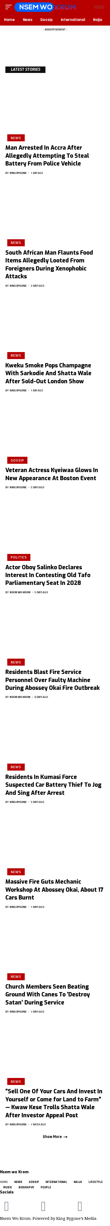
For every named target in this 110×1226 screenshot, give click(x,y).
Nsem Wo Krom (20, 592)
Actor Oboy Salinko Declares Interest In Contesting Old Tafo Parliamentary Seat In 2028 (47, 575)
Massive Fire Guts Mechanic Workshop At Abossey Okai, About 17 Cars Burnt (54, 889)
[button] (10, 7)
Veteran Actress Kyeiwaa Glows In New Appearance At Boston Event (51, 474)
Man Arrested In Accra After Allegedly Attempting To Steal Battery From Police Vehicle (47, 155)
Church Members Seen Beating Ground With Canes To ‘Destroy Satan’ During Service (47, 994)
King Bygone (18, 173)
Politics (19, 557)
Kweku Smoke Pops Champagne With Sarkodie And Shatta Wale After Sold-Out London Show (48, 373)
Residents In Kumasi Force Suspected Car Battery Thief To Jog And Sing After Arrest (53, 785)
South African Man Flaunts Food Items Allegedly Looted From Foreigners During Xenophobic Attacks (49, 264)
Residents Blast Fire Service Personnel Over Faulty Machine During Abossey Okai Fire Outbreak (52, 680)
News (16, 137)
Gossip (17, 460)
